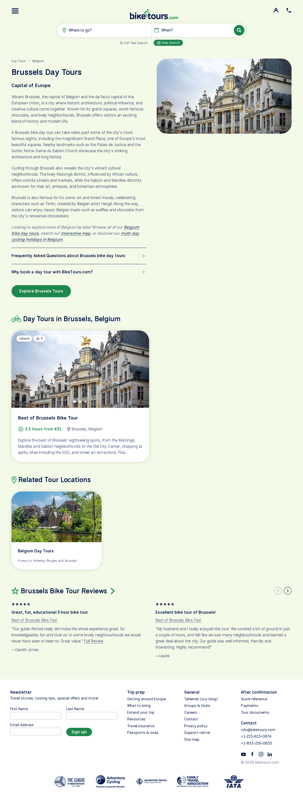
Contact (191, 719)
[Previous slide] (278, 591)
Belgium (38, 61)
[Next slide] (288, 591)
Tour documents (255, 712)
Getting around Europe (146, 699)
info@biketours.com (258, 729)
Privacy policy (195, 726)
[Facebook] (252, 754)
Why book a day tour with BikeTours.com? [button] (52, 272)
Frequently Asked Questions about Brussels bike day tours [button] (68, 255)
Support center (197, 732)
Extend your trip (140, 712)
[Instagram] (261, 754)
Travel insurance (140, 726)
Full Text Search (136, 43)
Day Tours (18, 61)
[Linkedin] (269, 754)
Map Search (168, 42)
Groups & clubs (197, 705)
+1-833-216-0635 (256, 743)
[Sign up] (79, 732)
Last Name (75, 708)
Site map (191, 739)
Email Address (22, 724)
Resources (136, 719)
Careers (190, 712)
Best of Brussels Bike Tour (34, 620)
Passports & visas (142, 732)
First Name (19, 708)
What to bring (139, 705)
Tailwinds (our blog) (201, 699)
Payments (249, 705)
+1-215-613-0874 (256, 736)
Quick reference (254, 699)
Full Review (93, 641)
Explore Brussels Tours (41, 291)
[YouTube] (243, 754)
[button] (15, 11)
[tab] (74, 401)
